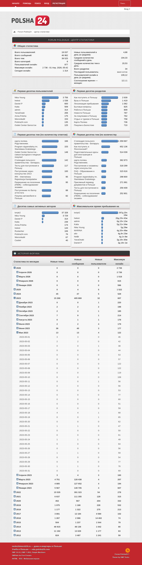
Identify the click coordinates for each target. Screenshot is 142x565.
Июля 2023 (24, 324)
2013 (18, 531)
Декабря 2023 (25, 302)
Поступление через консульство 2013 (24, 172)
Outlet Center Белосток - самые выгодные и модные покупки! (28, 154)
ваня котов (122, 72)
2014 (18, 527)
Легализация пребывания (86, 104)
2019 (18, 505)
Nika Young (20, 97)
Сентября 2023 (26, 315)
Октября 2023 (26, 311)
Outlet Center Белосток (25, 125)
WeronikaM (20, 119)
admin (17, 110)
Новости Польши (82, 113)
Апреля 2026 (25, 272)
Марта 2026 (24, 276)
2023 (18, 298)
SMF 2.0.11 (16, 552)
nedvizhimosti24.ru (21, 546)
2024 (18, 294)
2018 (18, 509)
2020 (18, 501)
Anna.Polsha (20, 116)
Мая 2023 (23, 333)
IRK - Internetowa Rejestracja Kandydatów (26, 178)
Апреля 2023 (25, 475)
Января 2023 (25, 488)
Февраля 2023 (26, 484)
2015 (18, 522)
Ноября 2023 (25, 307)
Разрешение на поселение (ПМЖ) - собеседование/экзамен (27, 184)
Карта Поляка (80, 122)
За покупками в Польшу (85, 116)
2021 (18, 496)
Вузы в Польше (81, 100)
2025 (18, 289)
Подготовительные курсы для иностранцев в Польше (86, 154)
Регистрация (59, 3)
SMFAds (15, 555)
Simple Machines (38, 552)
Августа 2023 (25, 320)
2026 (18, 268)
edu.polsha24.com (41, 549)
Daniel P (18, 104)
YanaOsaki (20, 113)
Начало (15, 3)
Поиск (38, 3)
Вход (46, 3)
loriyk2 (18, 212)
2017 (18, 514)
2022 (18, 492)
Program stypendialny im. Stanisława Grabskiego (26, 147)
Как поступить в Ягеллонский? (81, 147)
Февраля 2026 (26, 281)
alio (75, 233)
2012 (18, 535)
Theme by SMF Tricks (120, 557)
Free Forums (27, 555)
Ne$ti (76, 236)
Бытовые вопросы (82, 107)
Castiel (18, 240)
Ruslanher (19, 231)
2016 (18, 518)
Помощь (27, 3)
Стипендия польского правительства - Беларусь (27, 161)
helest (17, 100)
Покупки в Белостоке (84, 125)
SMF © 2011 (26, 552)
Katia (17, 107)
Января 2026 (25, 285)
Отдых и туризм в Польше (86, 119)
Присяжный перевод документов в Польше (84, 183)
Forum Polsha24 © (122, 554)
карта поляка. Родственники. (21, 142)
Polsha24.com (21, 122)
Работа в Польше (82, 110)
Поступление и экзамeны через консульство (86, 167)
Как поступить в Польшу (85, 97)
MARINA (78, 230)
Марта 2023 (24, 479)
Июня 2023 (24, 328)
